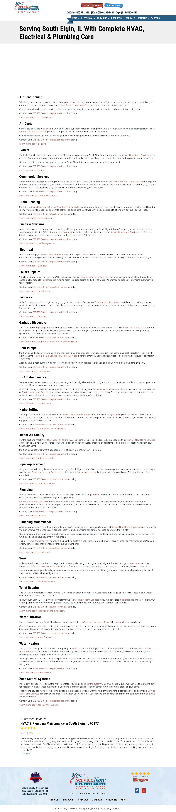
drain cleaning (37, 207)
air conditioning (76, 102)
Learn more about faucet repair (34, 291)
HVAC (74, 18)
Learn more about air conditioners (36, 117)
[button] (113, 5)
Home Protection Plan (38, 541)
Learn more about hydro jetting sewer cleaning (42, 428)
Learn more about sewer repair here (37, 581)
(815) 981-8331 (82, 12)
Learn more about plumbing (33, 515)
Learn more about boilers (31, 170)
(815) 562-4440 (129, 12)
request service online (59, 113)
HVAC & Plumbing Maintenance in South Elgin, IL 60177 (59, 723)
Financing (111, 799)
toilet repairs (128, 599)
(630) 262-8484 (106, 12)
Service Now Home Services (79, 105)
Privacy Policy (85, 808)
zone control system (91, 684)
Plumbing (102, 18)
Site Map (95, 808)
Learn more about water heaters (35, 672)
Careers (155, 18)
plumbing (95, 494)
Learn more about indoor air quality (36, 458)
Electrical (87, 18)
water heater (78, 648)
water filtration (122, 622)
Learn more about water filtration (35, 637)
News (124, 799)
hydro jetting (115, 414)
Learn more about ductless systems (36, 243)
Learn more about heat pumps (34, 371)
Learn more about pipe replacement (37, 483)
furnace (29, 302)
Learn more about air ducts (32, 143)
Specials (130, 18)
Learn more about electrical (33, 265)
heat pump (43, 356)
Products (116, 18)
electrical (86, 254)
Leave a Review (140, 780)
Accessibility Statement (111, 808)
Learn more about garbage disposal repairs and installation (48, 341)
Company (142, 18)
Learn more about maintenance (35, 403)
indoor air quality (60, 440)
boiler (26, 155)
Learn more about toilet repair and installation (41, 610)
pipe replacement (85, 472)
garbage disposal (45, 327)
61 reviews (143, 777)
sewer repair (135, 563)
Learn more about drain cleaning (35, 218)
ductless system (61, 232)
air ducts (47, 128)
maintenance (101, 389)
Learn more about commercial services (38, 195)
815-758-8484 (39, 113)
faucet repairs (49, 280)
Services (54, 799)
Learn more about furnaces (32, 316)
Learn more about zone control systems (39, 705)
